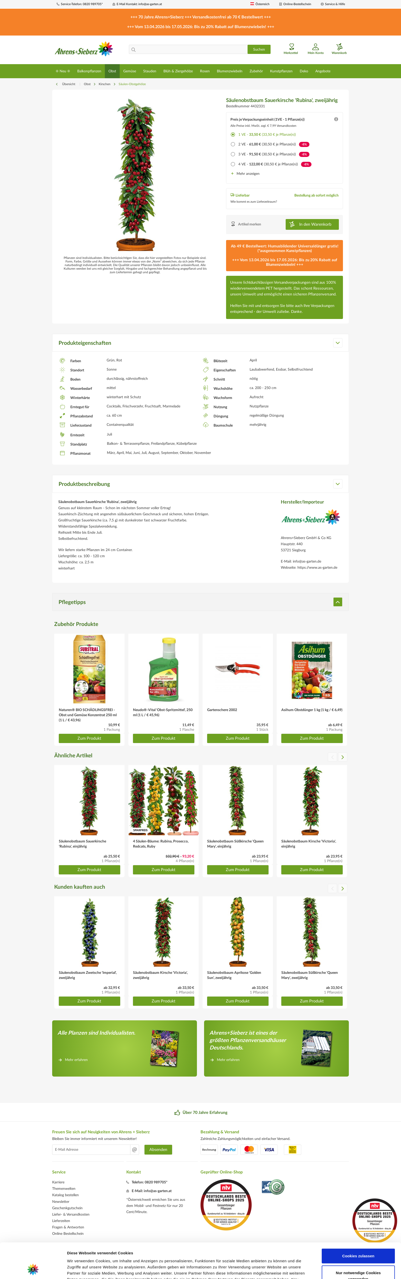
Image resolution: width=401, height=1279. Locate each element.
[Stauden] (150, 71)
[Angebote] (323, 71)
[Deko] (304, 71)
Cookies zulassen (358, 1222)
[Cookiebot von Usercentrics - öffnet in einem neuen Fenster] (33, 1269)
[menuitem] (82, 4)
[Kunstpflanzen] (281, 71)
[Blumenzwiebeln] (229, 71)
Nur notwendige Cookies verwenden (358, 1242)
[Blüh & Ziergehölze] (178, 71)
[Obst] (112, 71)
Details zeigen (272, 1269)
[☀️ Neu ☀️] (63, 71)
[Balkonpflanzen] (89, 71)
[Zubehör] (256, 71)
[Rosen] (204, 71)
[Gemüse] (130, 71)
